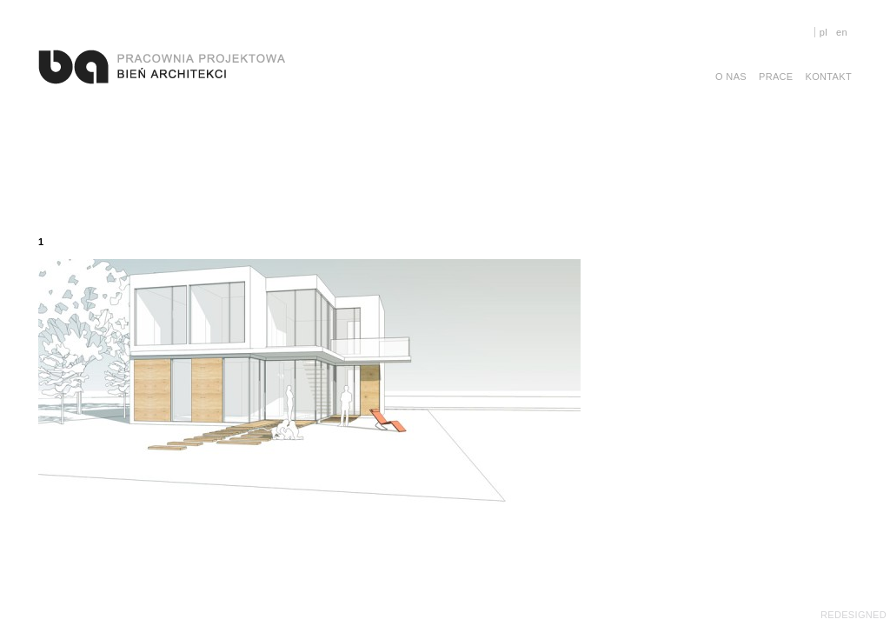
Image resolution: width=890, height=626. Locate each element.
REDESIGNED (853, 614)
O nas (731, 76)
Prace (776, 76)
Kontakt (829, 76)
